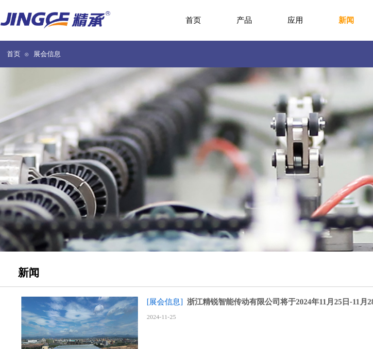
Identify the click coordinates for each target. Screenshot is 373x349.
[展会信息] (165, 302)
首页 (13, 54)
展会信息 (47, 54)
